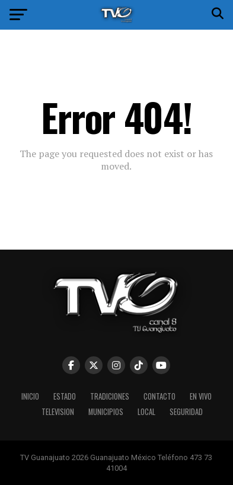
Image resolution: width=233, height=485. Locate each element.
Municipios (105, 411)
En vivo (201, 396)
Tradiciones (109, 396)
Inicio (30, 396)
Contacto (159, 396)
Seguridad (186, 411)
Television (58, 411)
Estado (64, 396)
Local (146, 411)
